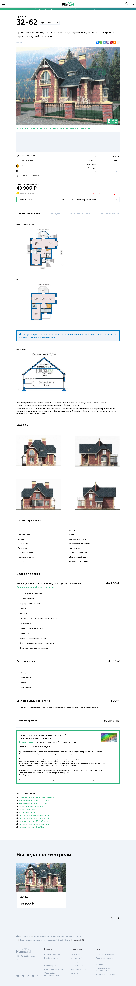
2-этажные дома (27, 812)
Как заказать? (76, 958)
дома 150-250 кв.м (28, 809)
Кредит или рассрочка (105, 974)
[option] (41, 888)
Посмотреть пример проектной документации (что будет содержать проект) (54, 129)
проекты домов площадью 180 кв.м (36, 798)
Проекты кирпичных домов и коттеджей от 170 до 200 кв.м (45, 940)
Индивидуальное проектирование (103, 969)
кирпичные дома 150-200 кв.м (34, 803)
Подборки (26, 936)
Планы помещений (28, 213)
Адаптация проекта (104, 958)
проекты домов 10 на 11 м (31, 827)
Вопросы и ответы (78, 969)
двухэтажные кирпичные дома (34, 815)
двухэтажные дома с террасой (34, 818)
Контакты (74, 973)
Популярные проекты (53, 969)
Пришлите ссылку (27, 742)
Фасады (55, 213)
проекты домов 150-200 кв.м (33, 821)
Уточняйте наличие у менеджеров (106, 194)
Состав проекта (110, 213)
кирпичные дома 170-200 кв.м (34, 801)
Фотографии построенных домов (52, 974)
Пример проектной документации (35, 587)
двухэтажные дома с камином (34, 824)
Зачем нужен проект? (53, 962)
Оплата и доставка (78, 966)
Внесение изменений (105, 954)
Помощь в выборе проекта (103, 963)
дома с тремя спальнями (31, 806)
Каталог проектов (52, 954)
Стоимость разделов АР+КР (28, 184)
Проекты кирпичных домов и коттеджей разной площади (58, 936)
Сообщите (77, 335)
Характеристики (79, 213)
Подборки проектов (52, 958)
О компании (75, 954)
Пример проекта (51, 966)
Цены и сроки (76, 962)
